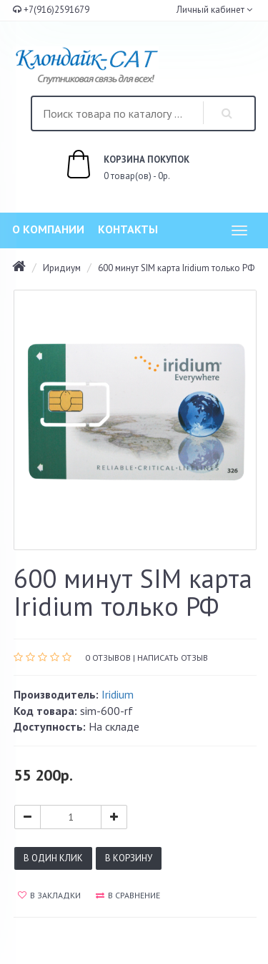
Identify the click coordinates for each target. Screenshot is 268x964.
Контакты (128, 229)
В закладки (49, 895)
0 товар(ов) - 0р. (111, 166)
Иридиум (62, 268)
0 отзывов (108, 657)
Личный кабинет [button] (209, 10)
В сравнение (128, 895)
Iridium (117, 694)
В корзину (128, 858)
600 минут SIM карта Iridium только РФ (176, 268)
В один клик (53, 858)
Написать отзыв (172, 657)
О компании (48, 229)
